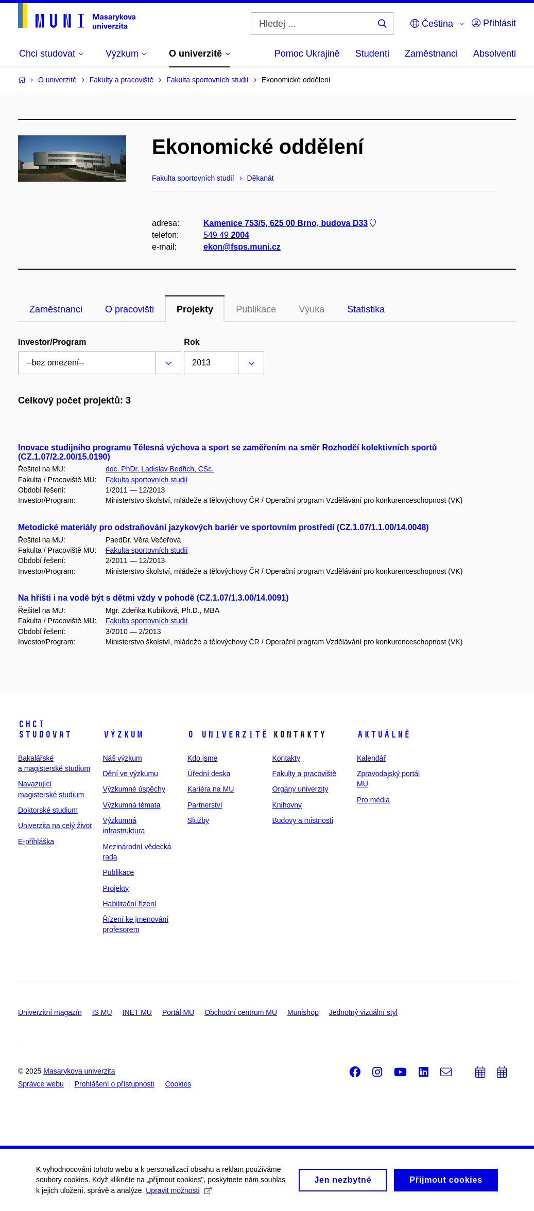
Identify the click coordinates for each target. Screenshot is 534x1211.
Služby (198, 820)
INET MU (137, 1012)
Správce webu (41, 1084)
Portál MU (178, 1012)
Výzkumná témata (132, 805)
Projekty (116, 888)
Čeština (431, 24)
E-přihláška (36, 841)
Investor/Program (52, 342)
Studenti (372, 53)
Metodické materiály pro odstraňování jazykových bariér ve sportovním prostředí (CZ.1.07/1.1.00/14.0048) (223, 527)
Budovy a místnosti (302, 820)
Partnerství (204, 805)
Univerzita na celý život (55, 825)
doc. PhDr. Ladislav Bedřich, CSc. (160, 469)
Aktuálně (383, 734)
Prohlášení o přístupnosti (114, 1084)
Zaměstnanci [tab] (55, 309)
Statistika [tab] (366, 309)
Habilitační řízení (130, 904)
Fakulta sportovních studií (147, 480)
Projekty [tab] (195, 309)
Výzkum (123, 734)
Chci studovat (45, 729)
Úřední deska (208, 773)
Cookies (178, 1084)
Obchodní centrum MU (240, 1012)
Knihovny (287, 805)
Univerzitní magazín (50, 1012)
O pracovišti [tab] (129, 309)
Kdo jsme (202, 758)
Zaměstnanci (431, 53)
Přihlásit (494, 23)
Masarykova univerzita (79, 1071)
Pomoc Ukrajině (307, 53)
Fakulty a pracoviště (304, 773)
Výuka (311, 309)
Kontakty (286, 758)
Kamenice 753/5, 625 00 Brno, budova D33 (290, 223)
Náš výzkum (122, 758)
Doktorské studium (48, 810)
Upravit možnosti (178, 1194)
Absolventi (494, 53)
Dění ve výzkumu (130, 773)
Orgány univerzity (300, 789)
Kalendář (371, 758)
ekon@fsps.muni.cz (242, 246)
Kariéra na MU (210, 789)
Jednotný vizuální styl (363, 1012)
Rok (191, 342)
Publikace (256, 309)
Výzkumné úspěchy (134, 789)
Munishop (303, 1012)
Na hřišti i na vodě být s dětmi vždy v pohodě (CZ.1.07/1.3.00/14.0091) (153, 597)
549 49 (226, 235)
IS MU (102, 1012)
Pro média (373, 800)
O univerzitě (227, 734)
